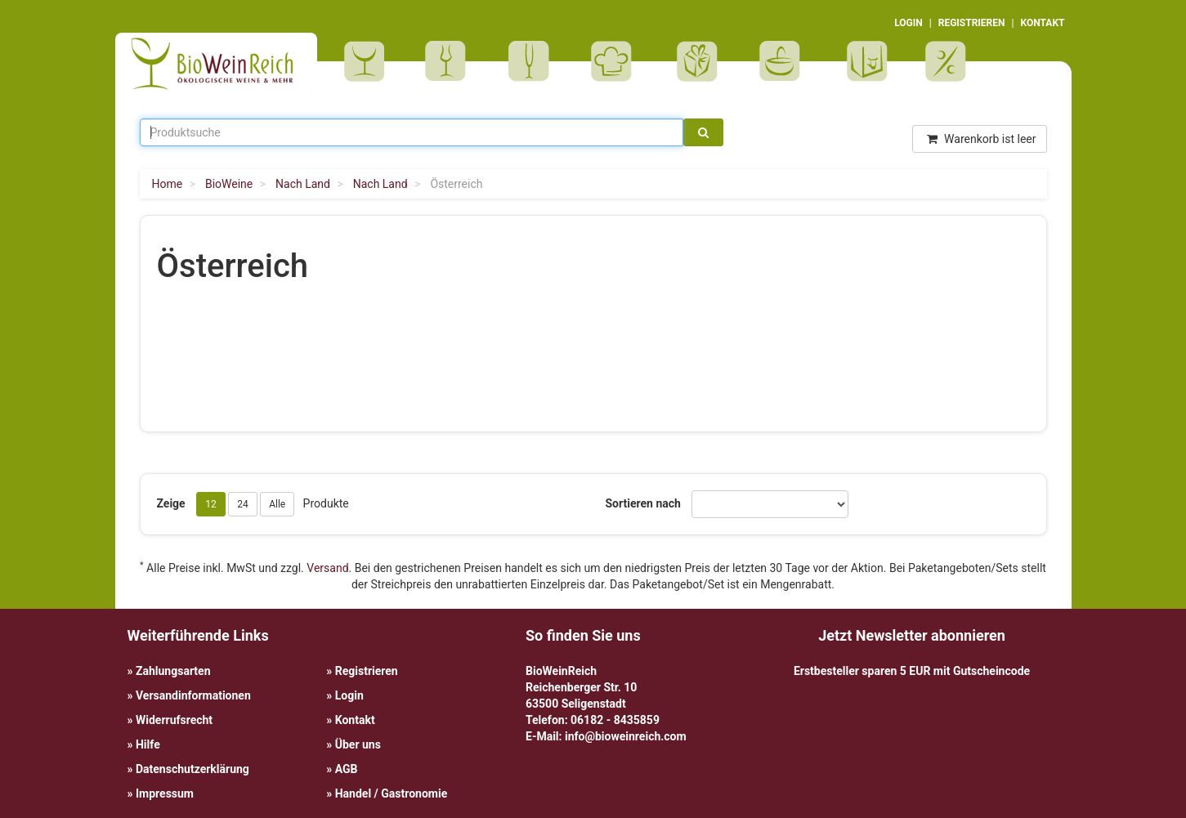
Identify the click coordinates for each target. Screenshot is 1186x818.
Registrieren (366, 670)
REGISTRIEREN (971, 23)
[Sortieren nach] (769, 504)
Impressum (165, 793)
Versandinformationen (193, 695)
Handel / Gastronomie (391, 793)
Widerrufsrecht (174, 719)
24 (242, 504)
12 (211, 504)
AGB (346, 769)
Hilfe (148, 744)
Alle (277, 504)
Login (349, 695)
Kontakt (355, 719)
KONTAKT (1043, 23)
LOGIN (908, 23)
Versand (327, 567)
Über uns (358, 744)
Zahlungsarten (173, 670)
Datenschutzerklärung (192, 769)
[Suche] (703, 132)
